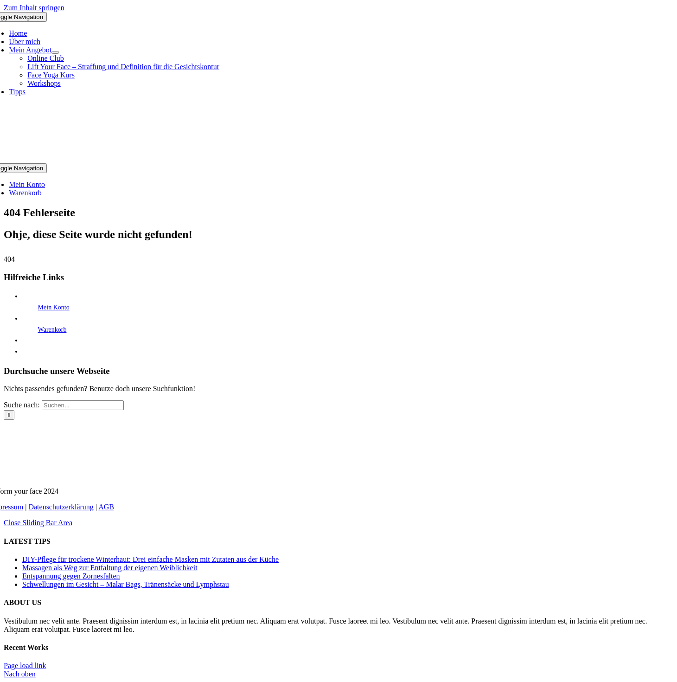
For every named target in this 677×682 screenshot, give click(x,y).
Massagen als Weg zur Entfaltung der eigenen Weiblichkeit (110, 568)
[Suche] (9, 415)
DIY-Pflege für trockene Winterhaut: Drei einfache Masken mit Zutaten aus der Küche (150, 559)
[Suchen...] (83, 405)
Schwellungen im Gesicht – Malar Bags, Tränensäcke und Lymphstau (125, 584)
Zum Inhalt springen (34, 8)
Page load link (25, 665)
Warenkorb (52, 329)
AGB (106, 507)
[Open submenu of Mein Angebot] (55, 52)
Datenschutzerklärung (60, 507)
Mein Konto (54, 307)
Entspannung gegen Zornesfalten (71, 576)
